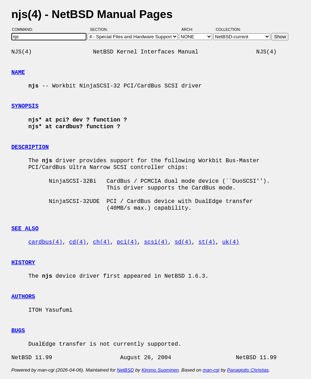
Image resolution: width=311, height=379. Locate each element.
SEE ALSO (25, 229)
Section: (100, 29)
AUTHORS (23, 297)
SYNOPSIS (25, 106)
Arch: (190, 29)
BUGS (18, 331)
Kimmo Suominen (160, 370)
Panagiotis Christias (248, 370)
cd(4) (77, 242)
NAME (18, 73)
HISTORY (23, 263)
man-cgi (211, 370)
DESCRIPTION (30, 147)
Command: (24, 29)
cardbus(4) (45, 242)
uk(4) (230, 242)
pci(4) (127, 242)
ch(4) (101, 242)
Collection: (228, 29)
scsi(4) (156, 242)
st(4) (206, 242)
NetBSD (125, 370)
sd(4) (183, 242)
